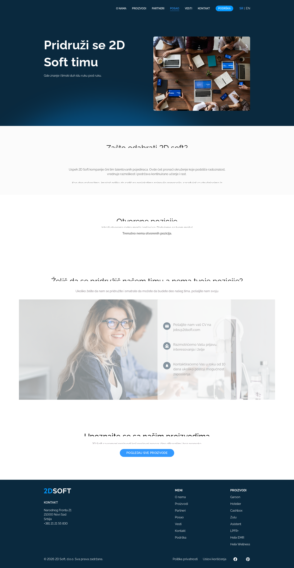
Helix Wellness (240, 544)
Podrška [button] (224, 8)
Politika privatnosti (185, 559)
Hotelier (235, 504)
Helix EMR (237, 537)
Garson (235, 497)
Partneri (158, 8)
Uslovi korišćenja (214, 559)
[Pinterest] (248, 559)
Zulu (233, 517)
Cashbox (236, 510)
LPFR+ (234, 531)
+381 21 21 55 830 (56, 523)
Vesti (188, 8)
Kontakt (204, 8)
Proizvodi (139, 8)
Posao (174, 8)
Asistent (235, 524)
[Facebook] (235, 559)
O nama (121, 8)
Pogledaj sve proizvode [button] (147, 453)
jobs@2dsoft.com (186, 330)
